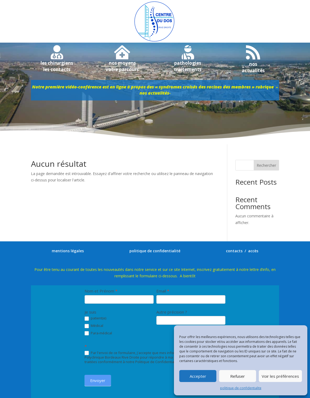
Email (162, 291)
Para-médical (98, 333)
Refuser (237, 376)
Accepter (198, 376)
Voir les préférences (280, 376)
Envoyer (97, 380)
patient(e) (95, 318)
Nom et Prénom (101, 291)
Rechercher (266, 165)
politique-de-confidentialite (240, 388)
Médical (94, 325)
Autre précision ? (171, 312)
